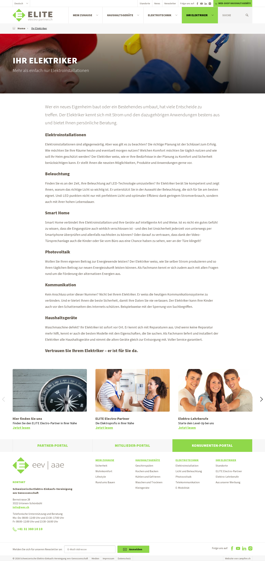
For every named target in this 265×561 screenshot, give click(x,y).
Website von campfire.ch (237, 558)
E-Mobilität (183, 487)
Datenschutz (124, 558)
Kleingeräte (142, 487)
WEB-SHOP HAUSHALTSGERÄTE (232, 3)
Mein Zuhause (82, 15)
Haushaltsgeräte (120, 15)
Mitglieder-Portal (132, 445)
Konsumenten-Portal (212, 445)
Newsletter (170, 3)
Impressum (108, 558)
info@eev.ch (21, 507)
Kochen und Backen (146, 471)
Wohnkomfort (103, 471)
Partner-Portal (52, 445)
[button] (261, 399)
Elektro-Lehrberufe (227, 476)
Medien (95, 558)
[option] (132, 63)
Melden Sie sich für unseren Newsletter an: (37, 549)
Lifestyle (100, 476)
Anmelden (135, 549)
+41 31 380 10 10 (28, 529)
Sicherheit (101, 465)
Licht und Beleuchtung (189, 471)
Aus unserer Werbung (228, 482)
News (157, 3)
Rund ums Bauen (105, 482)
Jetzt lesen (21, 428)
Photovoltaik (183, 476)
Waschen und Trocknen (148, 482)
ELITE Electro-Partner (229, 471)
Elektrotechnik (159, 15)
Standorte (145, 3)
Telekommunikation (188, 482)
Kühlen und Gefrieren (147, 476)
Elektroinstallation (187, 465)
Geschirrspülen (144, 465)
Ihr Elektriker (197, 15)
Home (19, 28)
